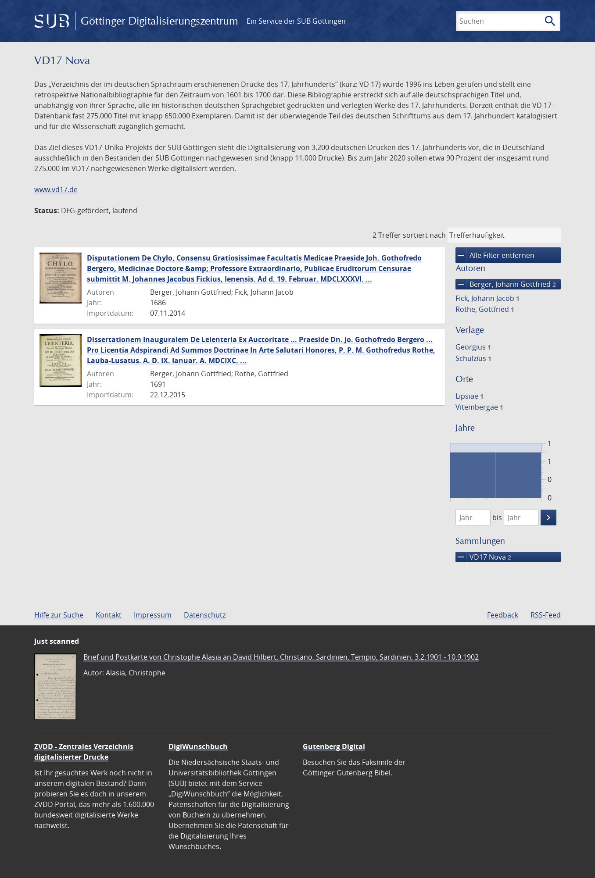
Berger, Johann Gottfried (505, 284)
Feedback (502, 615)
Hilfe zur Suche (58, 615)
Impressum (153, 615)
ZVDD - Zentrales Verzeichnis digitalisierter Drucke (83, 752)
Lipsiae (469, 396)
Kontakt (109, 615)
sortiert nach (424, 235)
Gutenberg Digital (334, 746)
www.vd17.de (56, 189)
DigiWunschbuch (198, 746)
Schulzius (473, 358)
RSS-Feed (545, 615)
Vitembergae (479, 407)
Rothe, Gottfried (484, 309)
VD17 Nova (483, 557)
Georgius (473, 347)
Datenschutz (205, 615)
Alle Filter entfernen (494, 255)
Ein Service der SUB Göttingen (296, 21)
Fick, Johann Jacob (487, 298)
